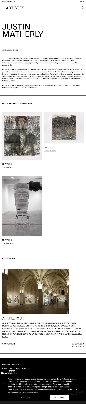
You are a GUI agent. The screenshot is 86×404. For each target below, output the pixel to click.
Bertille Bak (70, 323)
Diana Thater (57, 334)
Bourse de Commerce (10, 365)
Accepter (59, 397)
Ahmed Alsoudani (54, 323)
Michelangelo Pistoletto (56, 331)
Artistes (15, 8)
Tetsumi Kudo (32, 328)
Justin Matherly (8, 167)
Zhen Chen (49, 326)
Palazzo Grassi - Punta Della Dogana (16, 369)
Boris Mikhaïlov (35, 331)
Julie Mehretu (19, 331)
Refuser (25, 397)
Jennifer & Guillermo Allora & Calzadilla (23, 323)
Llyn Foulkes (61, 326)
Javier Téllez (70, 334)
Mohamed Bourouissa (13, 326)
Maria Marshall (65, 328)
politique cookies (14, 392)
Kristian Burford (34, 326)
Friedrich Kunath (48, 328)
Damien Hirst (17, 328)
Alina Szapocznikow (39, 334)
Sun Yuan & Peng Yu (18, 334)
